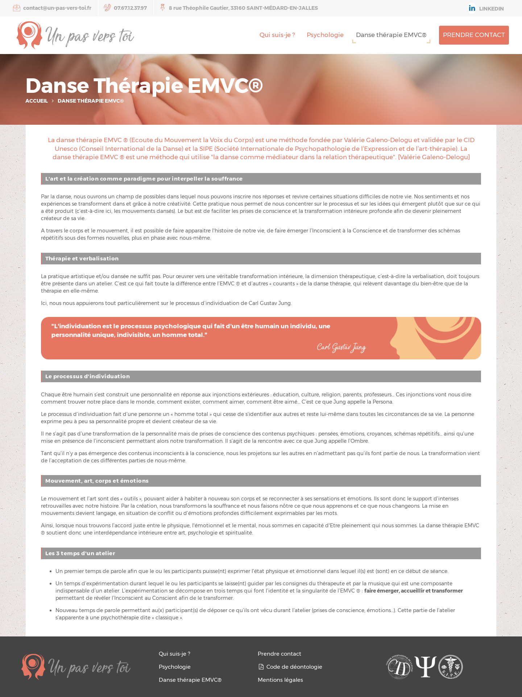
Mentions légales (280, 679)
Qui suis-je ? (277, 34)
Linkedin (485, 8)
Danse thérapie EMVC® (391, 34)
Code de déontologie (290, 666)
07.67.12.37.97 (125, 8)
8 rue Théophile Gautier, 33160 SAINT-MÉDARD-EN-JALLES (238, 8)
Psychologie (325, 34)
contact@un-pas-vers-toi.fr (52, 8)
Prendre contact (474, 34)
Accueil (36, 101)
